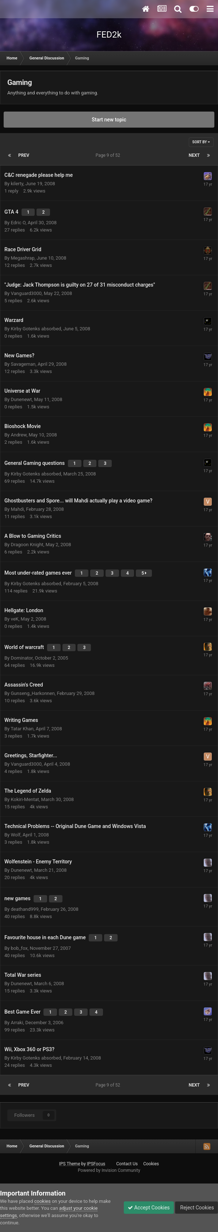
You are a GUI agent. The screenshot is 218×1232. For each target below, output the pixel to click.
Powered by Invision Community (109, 1170)
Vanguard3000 (26, 293)
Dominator (21, 658)
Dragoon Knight (27, 544)
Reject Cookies (196, 1207)
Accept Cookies (149, 1207)
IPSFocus (96, 1163)
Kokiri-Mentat (25, 799)
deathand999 (24, 909)
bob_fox (19, 948)
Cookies (151, 1163)
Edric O (18, 222)
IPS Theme (69, 1163)
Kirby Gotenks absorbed (36, 328)
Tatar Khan (22, 728)
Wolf (15, 834)
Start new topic (109, 120)
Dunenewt (21, 399)
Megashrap (22, 258)
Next (194, 155)
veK (14, 619)
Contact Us (127, 1163)
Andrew (18, 435)
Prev (23, 155)
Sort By (201, 142)
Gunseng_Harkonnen (32, 693)
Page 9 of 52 (109, 155)
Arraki (17, 1022)
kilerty (17, 183)
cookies (42, 1201)
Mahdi (17, 509)
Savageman (23, 364)
